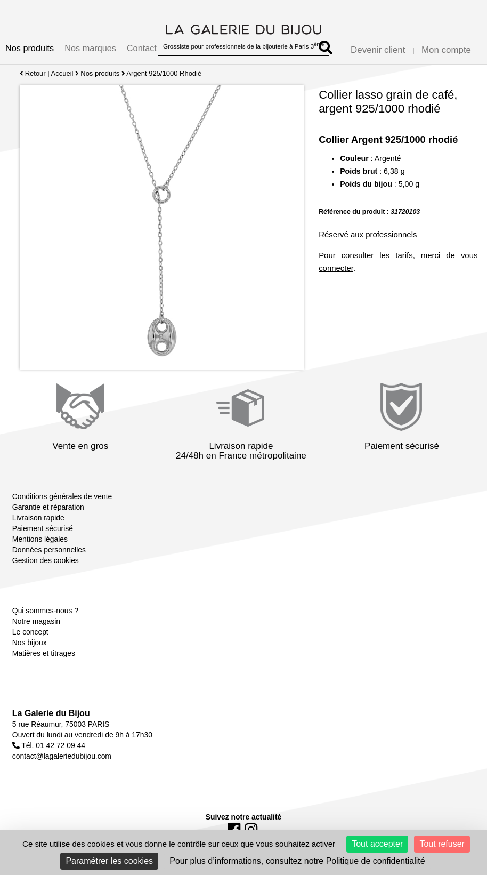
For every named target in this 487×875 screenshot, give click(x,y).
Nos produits (29, 48)
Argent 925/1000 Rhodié (164, 73)
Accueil (62, 73)
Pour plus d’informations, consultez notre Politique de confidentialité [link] (297, 860)
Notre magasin (36, 621)
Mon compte (446, 50)
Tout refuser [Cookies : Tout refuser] (441, 843)
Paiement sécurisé (42, 528)
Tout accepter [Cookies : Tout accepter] (377, 843)
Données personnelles (49, 549)
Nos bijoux (29, 642)
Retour (33, 73)
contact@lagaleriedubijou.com (61, 756)
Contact (142, 48)
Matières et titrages (43, 653)
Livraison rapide (38, 517)
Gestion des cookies (45, 560)
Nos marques (90, 48)
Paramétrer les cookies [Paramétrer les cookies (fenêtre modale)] (109, 860)
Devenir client (378, 50)
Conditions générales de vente (62, 496)
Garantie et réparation (48, 507)
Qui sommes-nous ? (45, 610)
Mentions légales (40, 539)
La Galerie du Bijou (51, 713)
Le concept (30, 632)
